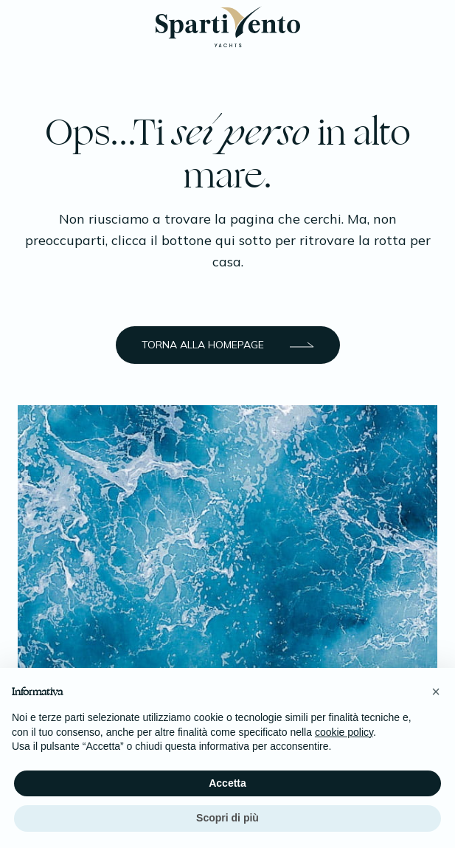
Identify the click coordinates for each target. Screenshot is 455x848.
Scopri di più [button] (227, 818)
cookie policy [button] (344, 732)
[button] (436, 691)
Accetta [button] (227, 783)
